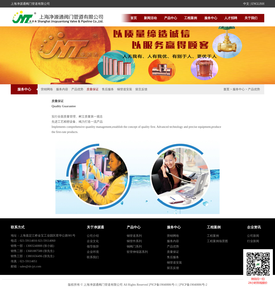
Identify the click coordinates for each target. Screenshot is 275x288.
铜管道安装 (124, 89)
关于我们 (250, 18)
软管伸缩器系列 (137, 251)
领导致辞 (93, 246)
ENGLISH (257, 3)
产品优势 (77, 89)
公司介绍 (93, 235)
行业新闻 (253, 241)
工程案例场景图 (217, 241)
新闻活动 (150, 18)
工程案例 (190, 18)
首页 (133, 18)
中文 (246, 3)
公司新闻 (253, 235)
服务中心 (210, 18)
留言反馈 (141, 89)
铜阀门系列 (134, 246)
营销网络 (47, 89)
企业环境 (93, 251)
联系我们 (93, 257)
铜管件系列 (134, 241)
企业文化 (93, 241)
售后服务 (108, 89)
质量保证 (93, 89)
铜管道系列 (134, 235)
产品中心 (170, 18)
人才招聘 (230, 18)
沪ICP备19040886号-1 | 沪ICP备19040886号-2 (178, 284)
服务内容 (62, 89)
